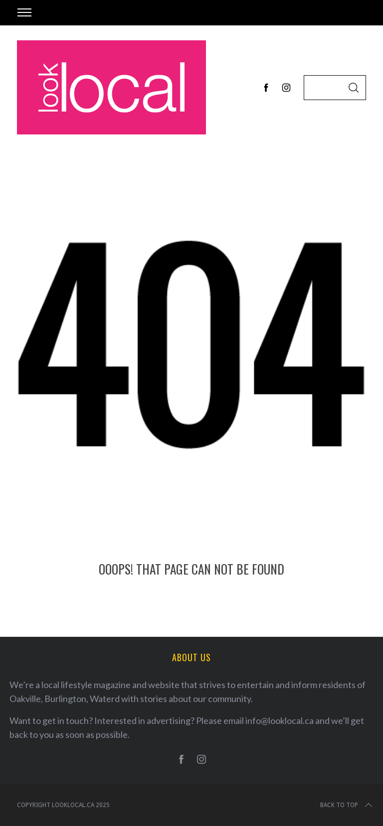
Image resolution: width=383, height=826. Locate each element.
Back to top (347, 805)
